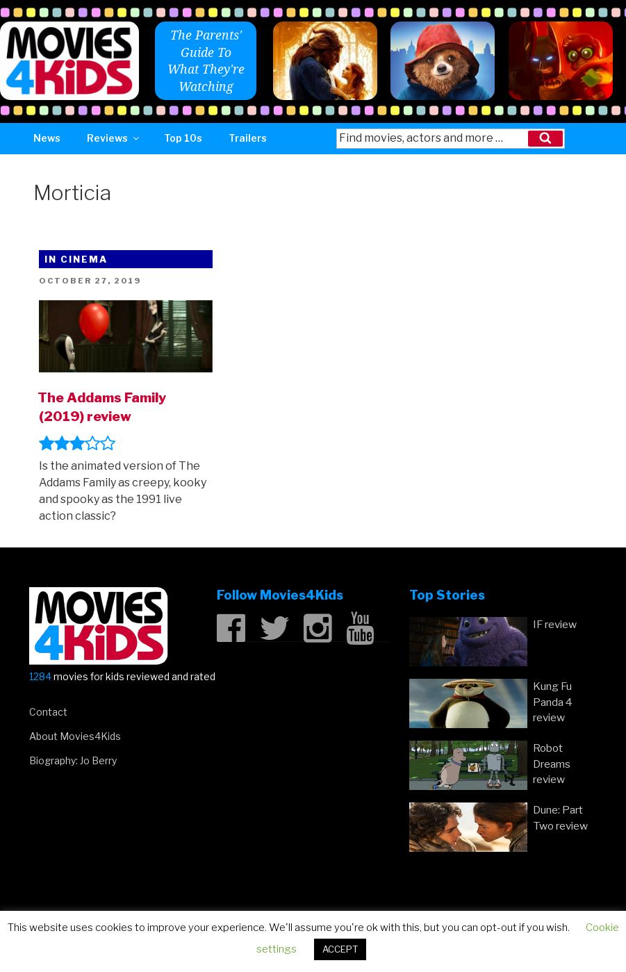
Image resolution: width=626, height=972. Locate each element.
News (46, 138)
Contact (48, 712)
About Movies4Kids (75, 736)
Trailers (248, 138)
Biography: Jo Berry (73, 760)
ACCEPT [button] (340, 949)
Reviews (114, 138)
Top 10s (183, 138)
